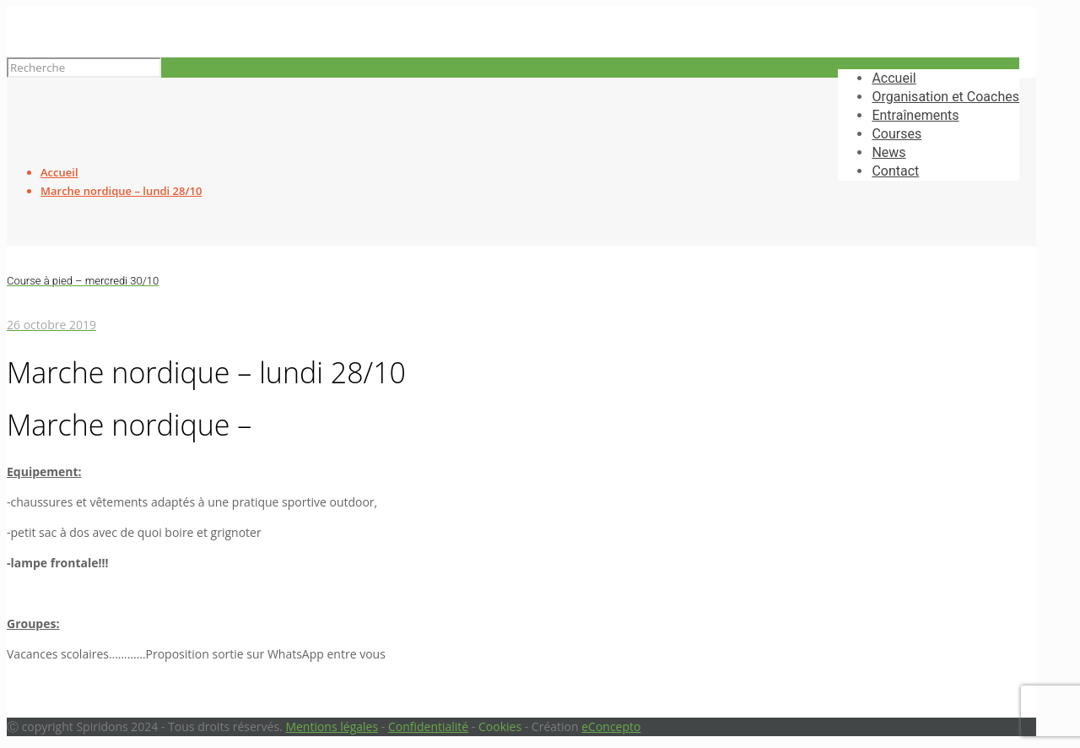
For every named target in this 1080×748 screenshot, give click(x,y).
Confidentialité (428, 726)
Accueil (59, 172)
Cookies (499, 726)
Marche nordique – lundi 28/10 (121, 190)
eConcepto (610, 726)
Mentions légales (331, 726)
